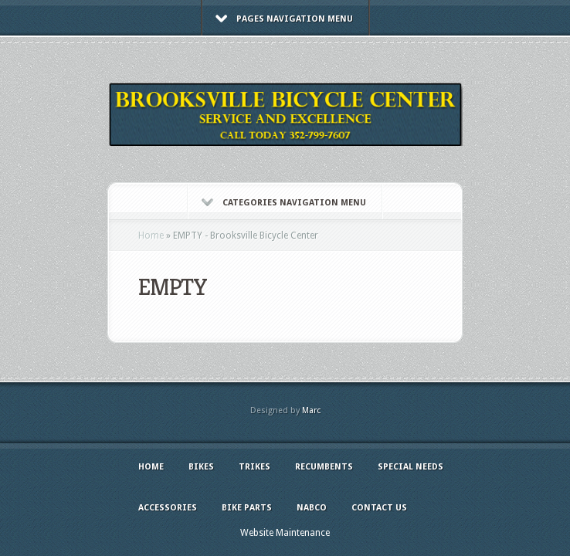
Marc (311, 410)
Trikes (254, 467)
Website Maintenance (285, 532)
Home (151, 235)
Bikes (201, 467)
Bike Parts (247, 508)
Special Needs (410, 467)
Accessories (167, 508)
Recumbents (324, 467)
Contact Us (379, 508)
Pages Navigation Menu (284, 19)
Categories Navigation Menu (284, 203)
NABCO (312, 508)
